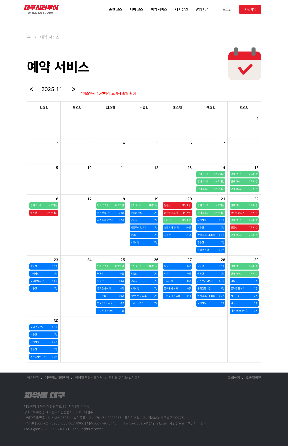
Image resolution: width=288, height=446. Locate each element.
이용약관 (33, 378)
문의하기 (234, 378)
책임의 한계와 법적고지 (125, 378)
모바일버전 (253, 378)
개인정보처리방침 (57, 378)
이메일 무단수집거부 (89, 378)
